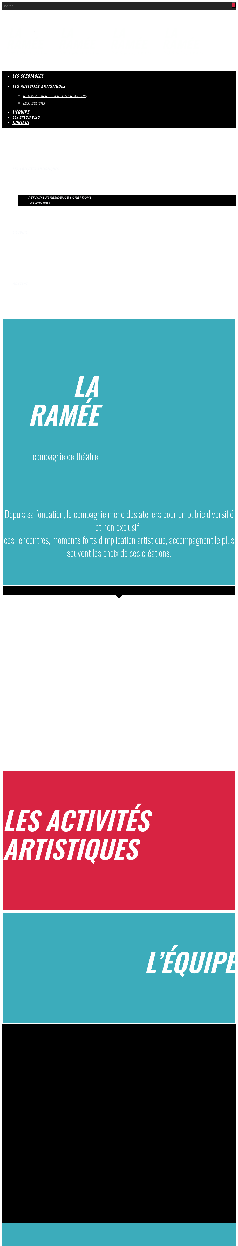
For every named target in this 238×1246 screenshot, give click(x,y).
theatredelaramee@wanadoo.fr (28, 1094)
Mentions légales (51, 1153)
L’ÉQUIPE (19, 232)
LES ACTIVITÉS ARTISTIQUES (35, 169)
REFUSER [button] (30, 1179)
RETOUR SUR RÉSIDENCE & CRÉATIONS (59, 197)
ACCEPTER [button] (12, 1179)
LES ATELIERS (39, 203)
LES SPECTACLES (27, 76)
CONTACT (20, 283)
